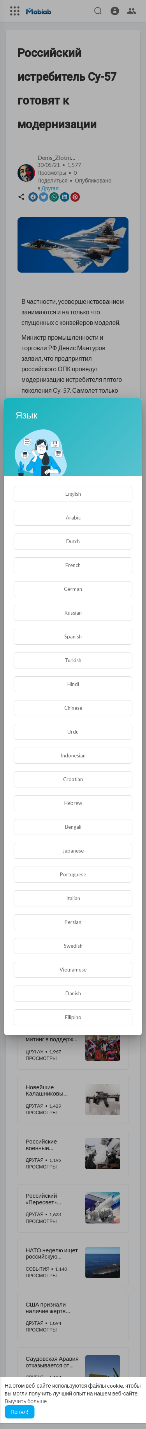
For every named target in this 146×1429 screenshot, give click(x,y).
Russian (73, 613)
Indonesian (73, 755)
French (73, 565)
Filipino (73, 1017)
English (73, 494)
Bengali (73, 827)
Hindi (73, 684)
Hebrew (73, 803)
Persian (73, 922)
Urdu (73, 732)
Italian (73, 898)
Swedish (73, 946)
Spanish (73, 636)
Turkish (73, 660)
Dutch (73, 541)
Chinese (73, 708)
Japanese (73, 850)
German (73, 589)
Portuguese (73, 874)
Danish (73, 993)
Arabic (73, 517)
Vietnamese (73, 969)
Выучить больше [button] (26, 1401)
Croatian (73, 779)
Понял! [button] (19, 1411)
